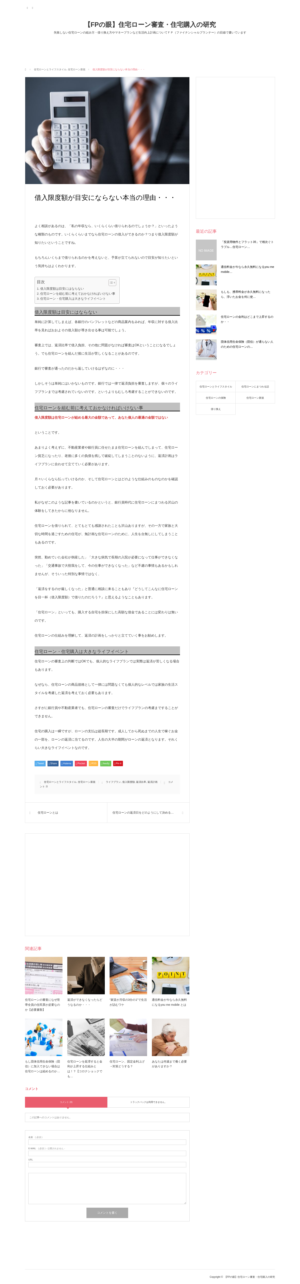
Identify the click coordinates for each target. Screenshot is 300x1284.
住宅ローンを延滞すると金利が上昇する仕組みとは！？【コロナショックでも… (84, 1069)
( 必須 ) (35, 1137)
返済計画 (153, 782)
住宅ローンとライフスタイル (50, 69)
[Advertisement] (107, 885)
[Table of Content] (112, 282)
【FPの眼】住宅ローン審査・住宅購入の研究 (150, 24)
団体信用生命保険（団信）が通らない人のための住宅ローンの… (247, 344)
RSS (32, 7)
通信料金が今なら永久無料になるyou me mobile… (247, 269)
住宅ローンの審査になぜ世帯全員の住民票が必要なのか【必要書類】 (42, 1004)
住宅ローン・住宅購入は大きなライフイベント (73, 298)
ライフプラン (113, 782)
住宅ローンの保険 (216, 397)
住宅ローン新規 (76, 69)
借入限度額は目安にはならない (62, 288)
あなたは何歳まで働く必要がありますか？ (169, 1064)
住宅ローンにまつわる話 (255, 386)
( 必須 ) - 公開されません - (46, 1148)
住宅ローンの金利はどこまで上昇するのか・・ (247, 319)
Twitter (27, 7)
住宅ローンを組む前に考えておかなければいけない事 (77, 293)
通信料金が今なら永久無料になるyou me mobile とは (169, 1002)
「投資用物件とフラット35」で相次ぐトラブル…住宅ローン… (247, 244)
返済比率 (141, 782)
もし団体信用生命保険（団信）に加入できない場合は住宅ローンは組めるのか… (42, 1066)
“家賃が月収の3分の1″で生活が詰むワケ (128, 1002)
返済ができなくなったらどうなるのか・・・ (84, 1002)
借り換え (216, 409)
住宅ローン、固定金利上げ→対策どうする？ (127, 1064)
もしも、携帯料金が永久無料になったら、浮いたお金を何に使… (245, 294)
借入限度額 (128, 782)
